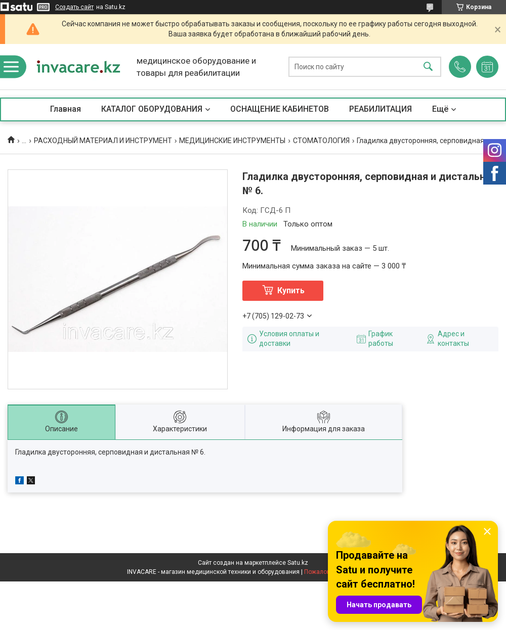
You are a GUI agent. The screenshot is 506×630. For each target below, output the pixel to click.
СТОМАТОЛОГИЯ (321, 141)
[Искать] (428, 67)
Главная (65, 109)
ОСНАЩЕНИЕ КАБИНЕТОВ (279, 109)
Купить (291, 290)
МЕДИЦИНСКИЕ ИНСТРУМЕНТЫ (232, 141)
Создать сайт (74, 7)
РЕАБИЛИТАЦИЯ (380, 109)
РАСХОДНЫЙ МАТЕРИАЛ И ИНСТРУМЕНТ (103, 141)
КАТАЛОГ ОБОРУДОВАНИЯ (151, 109)
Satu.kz (297, 562)
